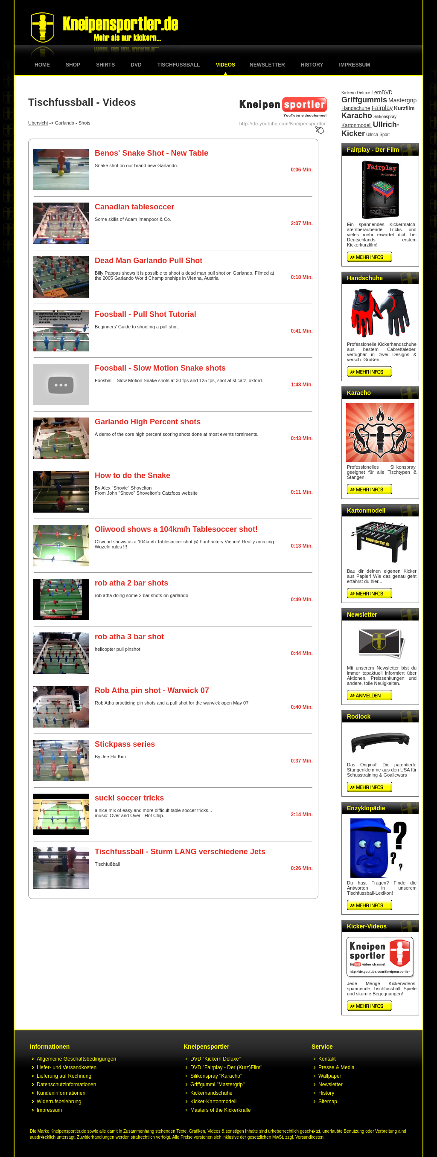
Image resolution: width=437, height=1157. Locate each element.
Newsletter (267, 65)
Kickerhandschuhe (211, 1093)
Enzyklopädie (366, 808)
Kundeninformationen (61, 1093)
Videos (225, 65)
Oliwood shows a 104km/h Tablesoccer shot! (176, 529)
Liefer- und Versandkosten (66, 1067)
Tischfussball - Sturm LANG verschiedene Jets (180, 851)
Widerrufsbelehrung (59, 1102)
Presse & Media (336, 1067)
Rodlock (358, 716)
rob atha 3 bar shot (129, 636)
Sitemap (327, 1102)
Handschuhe (355, 108)
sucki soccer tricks (129, 798)
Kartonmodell (356, 125)
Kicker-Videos (367, 926)
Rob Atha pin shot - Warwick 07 (152, 690)
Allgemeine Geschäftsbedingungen (76, 1059)
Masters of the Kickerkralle (220, 1110)
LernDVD (381, 93)
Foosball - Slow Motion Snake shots (160, 368)
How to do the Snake (132, 475)
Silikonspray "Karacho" (216, 1076)
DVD (136, 65)
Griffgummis (364, 100)
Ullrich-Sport (378, 134)
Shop (73, 65)
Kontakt (327, 1059)
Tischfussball (178, 65)
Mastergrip (402, 100)
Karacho (356, 115)
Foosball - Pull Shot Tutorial (145, 314)
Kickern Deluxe (355, 92)
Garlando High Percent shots (148, 422)
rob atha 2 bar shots (131, 583)
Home (42, 65)
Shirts (105, 65)
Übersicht (38, 122)
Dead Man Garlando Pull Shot (148, 260)
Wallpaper (329, 1076)
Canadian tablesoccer (134, 207)
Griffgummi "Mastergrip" (217, 1084)
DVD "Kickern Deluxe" (215, 1059)
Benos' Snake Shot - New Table (151, 153)
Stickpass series (125, 744)
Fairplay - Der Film (373, 149)
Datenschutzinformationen (66, 1084)
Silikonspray (384, 116)
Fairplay (382, 107)
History (312, 65)
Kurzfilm (404, 108)
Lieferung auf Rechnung (64, 1076)
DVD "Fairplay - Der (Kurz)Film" (226, 1067)
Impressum (354, 65)
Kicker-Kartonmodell (213, 1102)
